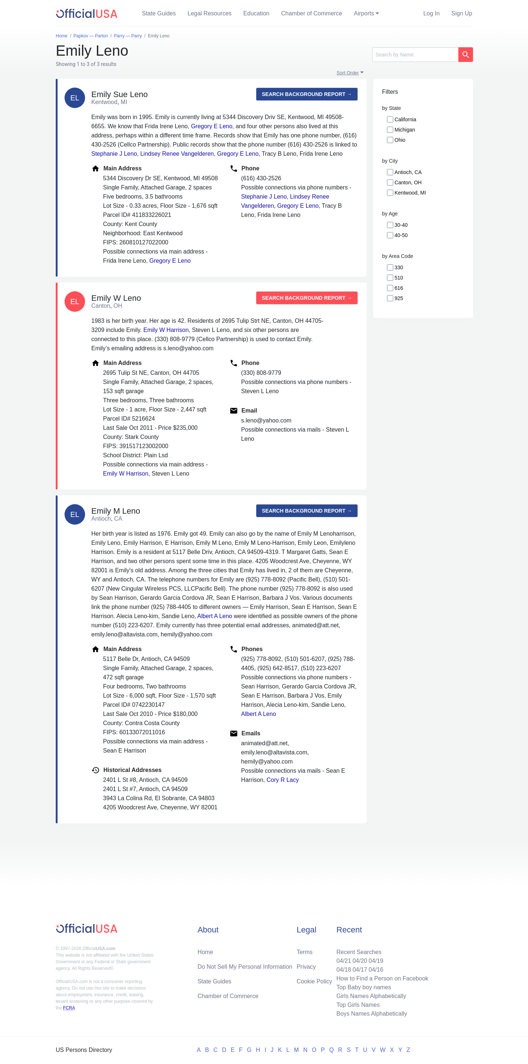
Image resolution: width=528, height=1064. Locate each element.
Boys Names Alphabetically (371, 1014)
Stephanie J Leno (114, 154)
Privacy (306, 967)
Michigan (405, 129)
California (405, 119)
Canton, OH (408, 182)
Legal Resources (210, 13)
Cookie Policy (314, 981)
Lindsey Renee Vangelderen (177, 154)
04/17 (359, 970)
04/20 (359, 961)
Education (256, 13)
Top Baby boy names (363, 987)
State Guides (159, 13)
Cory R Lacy (283, 780)
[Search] (415, 54)
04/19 (375, 961)
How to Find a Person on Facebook (382, 978)
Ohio (400, 140)
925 (399, 298)
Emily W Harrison (166, 330)
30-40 (401, 225)
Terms (305, 952)
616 (399, 288)
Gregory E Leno (211, 126)
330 (399, 267)
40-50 (401, 235)
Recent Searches (358, 952)
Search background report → (307, 94)
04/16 (375, 970)
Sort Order (348, 72)
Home (205, 952)
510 (399, 277)
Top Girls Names (358, 1005)
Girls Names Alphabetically (371, 996)
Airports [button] (364, 13)
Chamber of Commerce (311, 13)
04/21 (343, 961)
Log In (431, 13)
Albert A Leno (214, 616)
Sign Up (461, 13)
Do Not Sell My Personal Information (245, 967)
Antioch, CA (408, 172)
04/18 (343, 970)
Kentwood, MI (410, 192)
